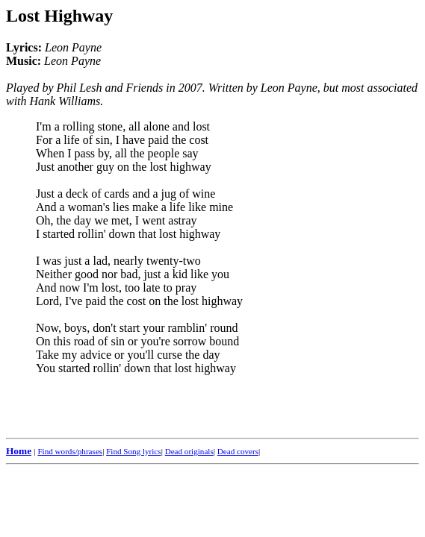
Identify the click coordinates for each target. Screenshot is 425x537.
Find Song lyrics (133, 451)
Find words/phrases (69, 451)
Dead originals (189, 451)
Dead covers (237, 451)
